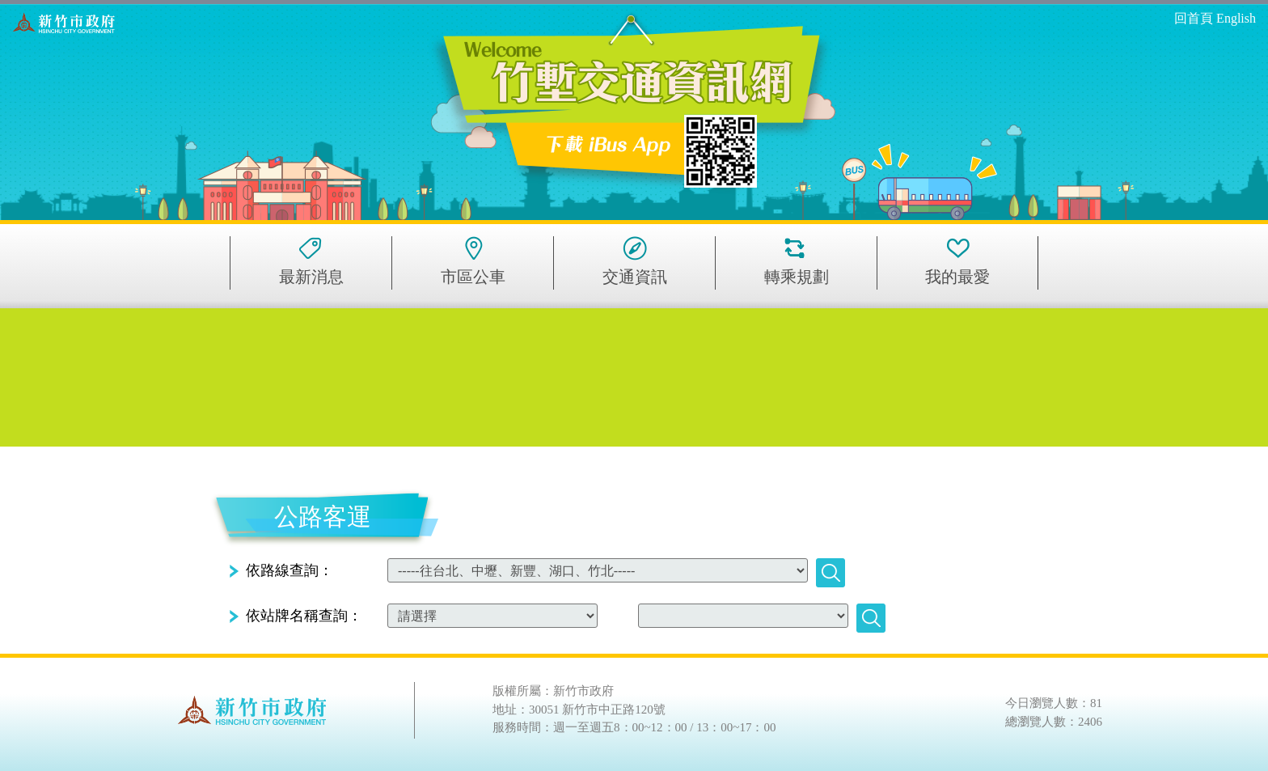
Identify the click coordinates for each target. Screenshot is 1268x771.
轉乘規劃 (796, 277)
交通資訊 (634, 277)
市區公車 (473, 277)
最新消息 (311, 277)
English (1236, 18)
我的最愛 (957, 277)
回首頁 (1193, 18)
